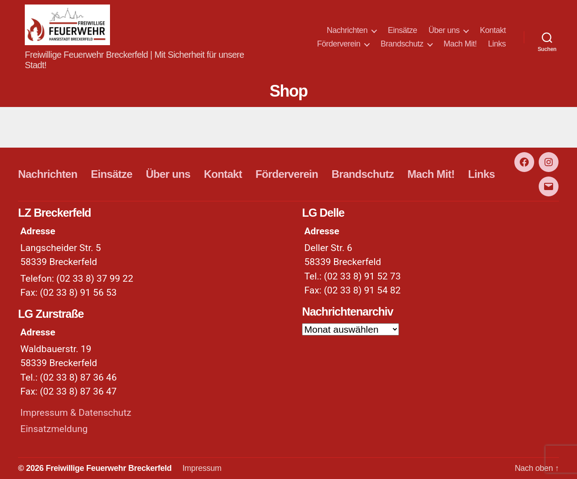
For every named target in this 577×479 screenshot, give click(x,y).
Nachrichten (347, 30)
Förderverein (338, 43)
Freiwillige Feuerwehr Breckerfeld (108, 468)
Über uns (443, 30)
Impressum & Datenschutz (75, 412)
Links (497, 43)
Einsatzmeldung (54, 428)
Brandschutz (401, 43)
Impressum (202, 468)
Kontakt (493, 30)
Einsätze (402, 30)
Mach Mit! (460, 43)
